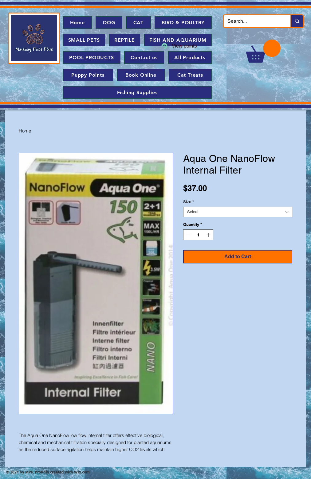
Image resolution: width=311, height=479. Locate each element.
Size (188, 201)
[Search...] (252, 21)
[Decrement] (187, 235)
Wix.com (82, 472)
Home (25, 131)
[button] (263, 51)
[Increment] (209, 235)
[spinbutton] (198, 235)
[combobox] (237, 212)
